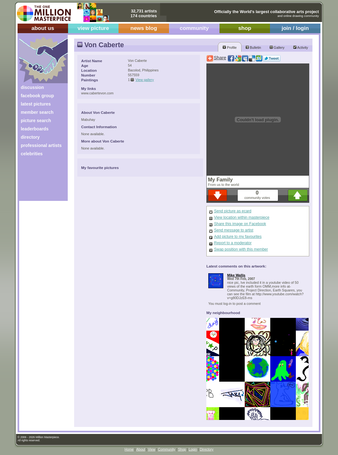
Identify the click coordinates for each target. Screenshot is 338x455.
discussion (32, 87)
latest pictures (36, 103)
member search (37, 112)
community (194, 28)
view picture (93, 28)
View (151, 449)
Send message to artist (233, 230)
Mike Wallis (236, 275)
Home (129, 449)
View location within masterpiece (241, 217)
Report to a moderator (232, 243)
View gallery (144, 80)
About (140, 449)
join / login (295, 28)
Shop (182, 449)
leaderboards (35, 128)
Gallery (277, 47)
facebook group (37, 95)
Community (166, 449)
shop (244, 28)
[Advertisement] (39, 181)
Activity (300, 47)
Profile (229, 47)
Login (193, 449)
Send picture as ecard (232, 211)
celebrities (32, 153)
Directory (207, 449)
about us (42, 28)
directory (30, 137)
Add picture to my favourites (238, 236)
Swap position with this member (241, 249)
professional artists (41, 145)
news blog (143, 28)
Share (220, 57)
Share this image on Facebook (240, 224)
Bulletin (253, 47)
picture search (36, 120)
